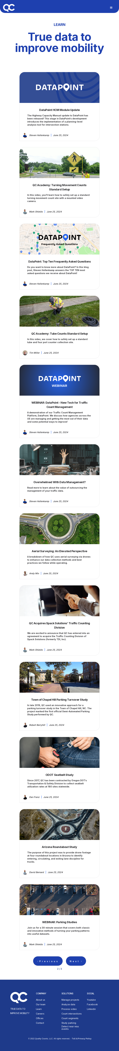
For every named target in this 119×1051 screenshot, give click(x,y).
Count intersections (72, 1013)
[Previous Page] (48, 961)
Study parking (69, 1023)
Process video (69, 1009)
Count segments (70, 1018)
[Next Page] (76, 961)
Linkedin (91, 1009)
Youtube (91, 999)
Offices (39, 1018)
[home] (9, 7)
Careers (40, 1013)
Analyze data (68, 1004)
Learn (39, 1009)
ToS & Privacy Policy (81, 1038)
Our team (41, 1004)
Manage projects (70, 999)
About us (40, 999)
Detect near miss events (70, 1027)
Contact (40, 1023)
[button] (111, 7)
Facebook (92, 1004)
